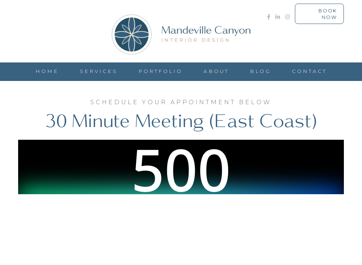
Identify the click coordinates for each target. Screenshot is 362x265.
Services (99, 71)
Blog (260, 71)
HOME (47, 71)
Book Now (327, 14)
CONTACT (309, 71)
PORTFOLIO (160, 71)
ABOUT (216, 71)
